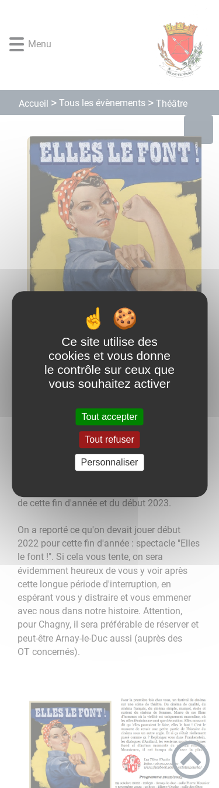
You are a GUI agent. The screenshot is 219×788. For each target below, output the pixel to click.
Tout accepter (109, 417)
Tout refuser (109, 439)
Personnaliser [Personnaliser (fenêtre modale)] (109, 462)
